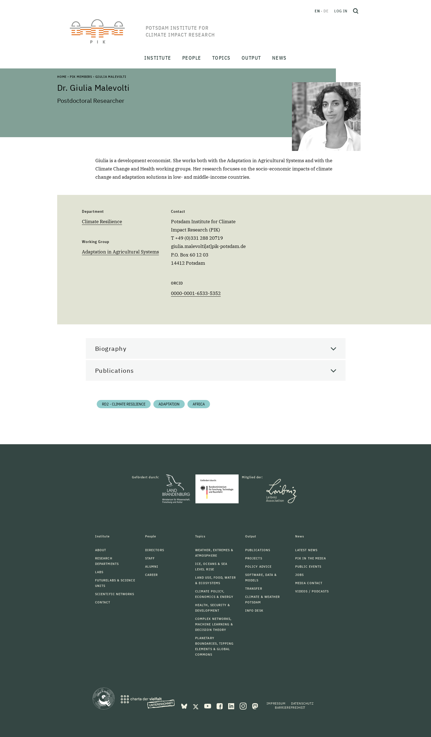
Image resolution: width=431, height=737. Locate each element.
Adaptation (169, 404)
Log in (340, 11)
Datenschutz (302, 703)
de (326, 11)
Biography (111, 348)
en (317, 11)
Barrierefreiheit (290, 707)
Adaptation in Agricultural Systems (120, 252)
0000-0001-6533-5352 (196, 293)
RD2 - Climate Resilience (123, 404)
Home (62, 76)
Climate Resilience (102, 222)
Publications (114, 370)
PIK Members (81, 76)
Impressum (276, 703)
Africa (199, 404)
